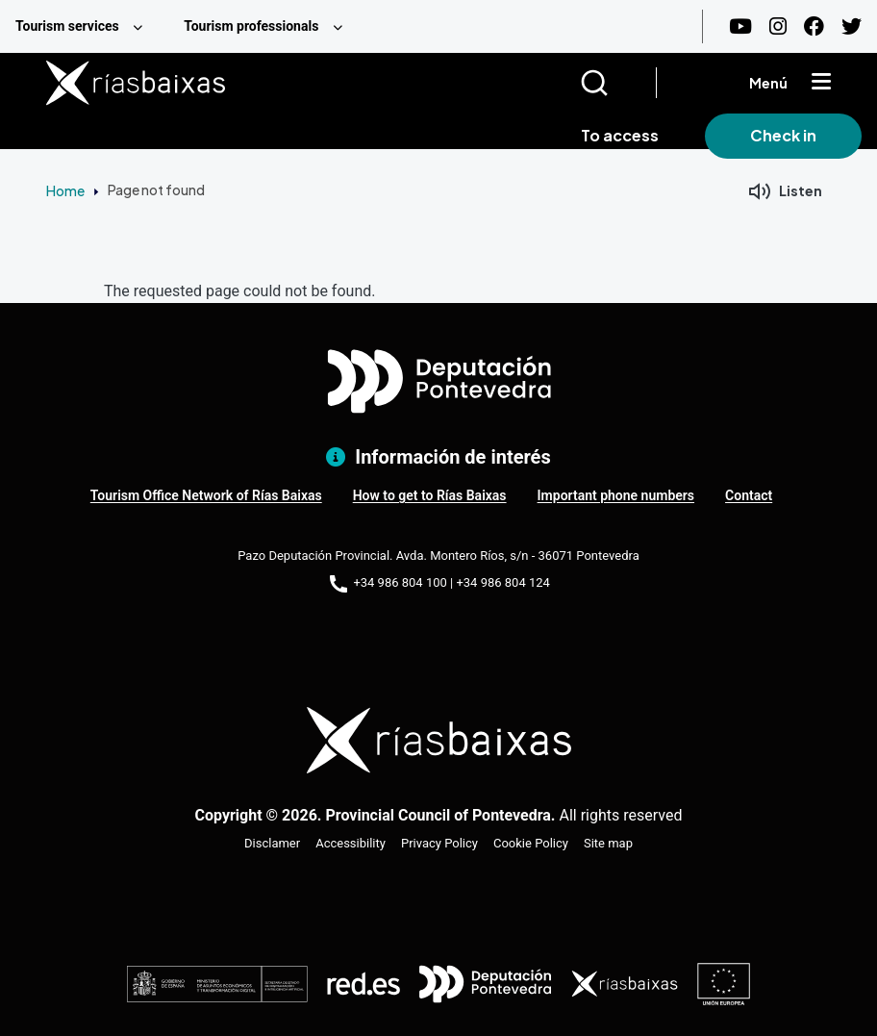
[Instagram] (778, 26)
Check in (783, 135)
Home (65, 190)
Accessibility (350, 843)
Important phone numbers (616, 495)
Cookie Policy (530, 843)
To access (620, 135)
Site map (608, 843)
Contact (748, 495)
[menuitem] (84, 26)
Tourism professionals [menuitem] (251, 26)
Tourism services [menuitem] (67, 26)
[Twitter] (851, 26)
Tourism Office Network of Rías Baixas (206, 495)
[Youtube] (740, 26)
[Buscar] (618, 82)
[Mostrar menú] (821, 82)
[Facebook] (814, 26)
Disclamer (272, 843)
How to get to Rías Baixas (430, 495)
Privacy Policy (439, 843)
